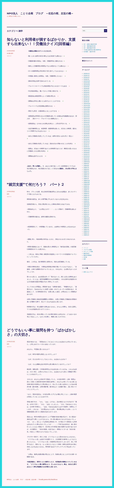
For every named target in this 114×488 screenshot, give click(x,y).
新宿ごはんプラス (88, 272)
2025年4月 (87, 96)
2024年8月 (87, 111)
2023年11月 (87, 128)
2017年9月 (86, 207)
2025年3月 (86, 98)
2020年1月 (86, 158)
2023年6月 (87, 137)
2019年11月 (87, 160)
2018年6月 (86, 192)
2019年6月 (86, 169)
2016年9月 (86, 222)
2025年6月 (86, 92)
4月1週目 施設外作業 (89, 51)
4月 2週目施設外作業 (89, 48)
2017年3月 (86, 212)
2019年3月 (86, 175)
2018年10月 (87, 184)
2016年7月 (86, 225)
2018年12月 (87, 180)
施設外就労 (86, 253)
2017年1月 (86, 216)
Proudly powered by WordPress (48, 479)
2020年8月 (87, 152)
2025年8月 (86, 88)
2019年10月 (87, 162)
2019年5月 (86, 171)
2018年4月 (86, 195)
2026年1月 (86, 79)
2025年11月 (87, 83)
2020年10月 (87, 148)
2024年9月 (87, 109)
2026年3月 (87, 75)
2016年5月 (86, 229)
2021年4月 (86, 147)
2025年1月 (86, 102)
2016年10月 (87, 220)
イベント (86, 248)
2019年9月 (86, 163)
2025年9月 (86, 87)
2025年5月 (86, 94)
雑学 (12, 53)
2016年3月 (86, 233)
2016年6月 (86, 227)
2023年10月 (87, 130)
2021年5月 (86, 145)
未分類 (8, 53)
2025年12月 (87, 81)
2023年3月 (87, 143)
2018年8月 (86, 188)
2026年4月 (87, 73)
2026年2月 (87, 77)
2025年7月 (86, 90)
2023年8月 (87, 133)
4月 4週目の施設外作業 (90, 44)
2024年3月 (87, 120)
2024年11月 (87, 105)
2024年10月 (87, 107)
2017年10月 (87, 205)
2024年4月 (87, 118)
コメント (9, 56)
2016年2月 (86, 235)
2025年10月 (87, 85)
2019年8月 (86, 165)
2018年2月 (86, 199)
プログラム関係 (88, 249)
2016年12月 (87, 218)
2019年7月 (86, 167)
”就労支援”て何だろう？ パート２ (35, 184)
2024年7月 (87, 113)
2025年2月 (86, 100)
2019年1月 (86, 178)
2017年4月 (86, 210)
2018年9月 (86, 186)
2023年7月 (86, 135)
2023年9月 (87, 132)
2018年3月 (86, 197)
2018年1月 (86, 201)
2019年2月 (86, 177)
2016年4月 (86, 231)
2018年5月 (86, 193)
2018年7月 (86, 190)
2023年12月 (87, 126)
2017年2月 (86, 214)
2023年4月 (87, 141)
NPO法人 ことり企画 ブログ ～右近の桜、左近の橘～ (40, 13)
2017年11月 (86, 203)
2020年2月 (87, 156)
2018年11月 (87, 182)
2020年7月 (87, 154)
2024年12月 (87, 103)
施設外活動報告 (88, 255)
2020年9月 (87, 150)
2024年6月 (87, 115)
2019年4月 (86, 173)
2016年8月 (86, 223)
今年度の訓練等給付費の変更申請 (92, 50)
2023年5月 (86, 139)
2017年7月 (86, 208)
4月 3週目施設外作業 (89, 46)
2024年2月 (87, 122)
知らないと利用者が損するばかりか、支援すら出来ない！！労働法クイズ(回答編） (41, 41)
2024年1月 (86, 124)
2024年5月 (87, 117)
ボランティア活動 (88, 251)
